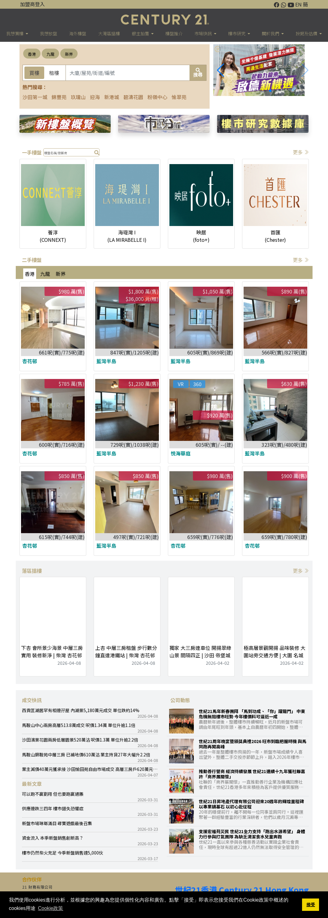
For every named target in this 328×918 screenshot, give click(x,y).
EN (298, 4)
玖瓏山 (78, 97)
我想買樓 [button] (15, 33)
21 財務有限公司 (37, 887)
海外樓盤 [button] (77, 33)
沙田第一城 (35, 97)
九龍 (50, 54)
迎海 (95, 97)
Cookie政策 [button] (50, 908)
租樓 (54, 72)
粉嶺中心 (157, 97)
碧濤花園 (133, 97)
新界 (69, 54)
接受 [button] (310, 904)
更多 (301, 152)
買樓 (34, 72)
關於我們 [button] (271, 33)
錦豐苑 (59, 97)
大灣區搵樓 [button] (109, 33)
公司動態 (180, 700)
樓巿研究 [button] (237, 33)
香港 (32, 54)
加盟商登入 (32, 4)
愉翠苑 (179, 97)
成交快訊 (32, 700)
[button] (305, 70)
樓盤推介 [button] (174, 33)
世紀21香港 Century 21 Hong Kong (242, 890)
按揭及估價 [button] (307, 33)
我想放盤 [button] (48, 33)
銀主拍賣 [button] (141, 33)
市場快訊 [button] (203, 33)
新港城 (111, 97)
